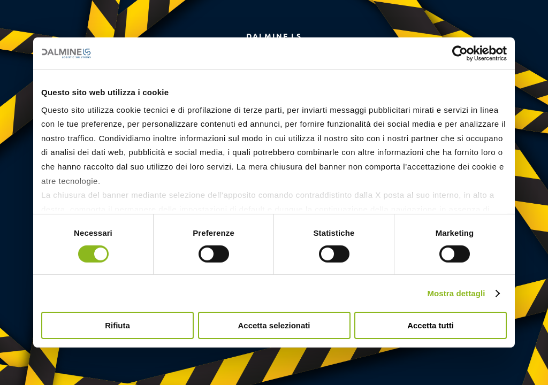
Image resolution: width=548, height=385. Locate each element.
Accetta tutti (430, 325)
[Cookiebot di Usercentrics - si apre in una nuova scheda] (460, 53)
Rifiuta (117, 325)
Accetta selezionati (274, 325)
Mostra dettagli (456, 293)
